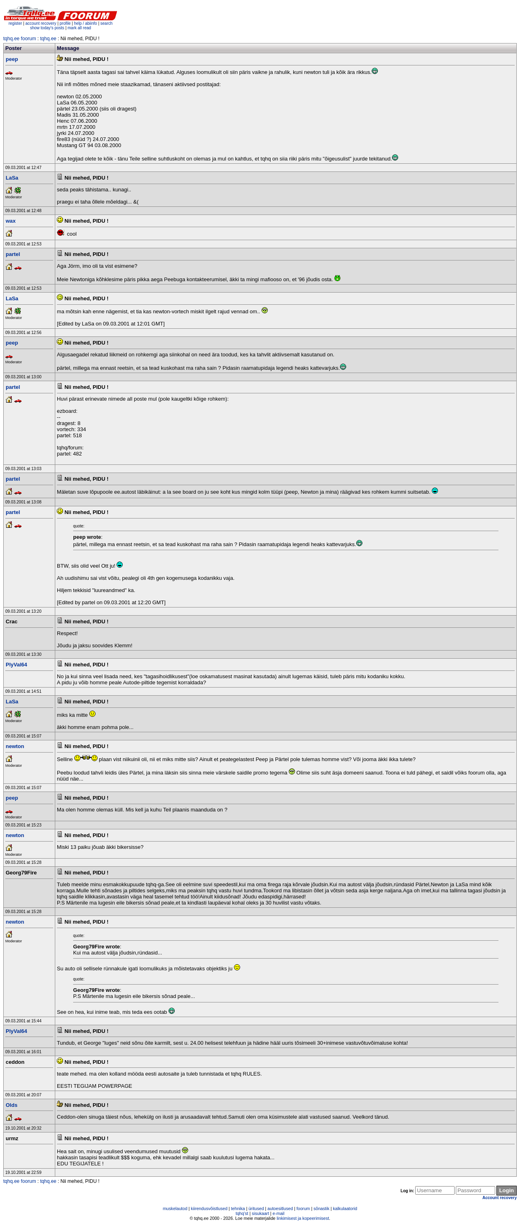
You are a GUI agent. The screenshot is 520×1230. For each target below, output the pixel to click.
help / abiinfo (85, 23)
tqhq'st (242, 1213)
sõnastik (321, 1208)
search (106, 23)
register (15, 23)
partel (13, 254)
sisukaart (260, 1213)
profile (65, 23)
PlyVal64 (16, 665)
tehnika (238, 1208)
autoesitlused (280, 1208)
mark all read (79, 28)
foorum (303, 1208)
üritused (256, 1208)
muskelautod (175, 1208)
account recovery (41, 23)
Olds (11, 1105)
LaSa (12, 178)
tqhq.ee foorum (19, 38)
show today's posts (47, 28)
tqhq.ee (48, 38)
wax (11, 221)
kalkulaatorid (345, 1208)
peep (12, 59)
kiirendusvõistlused (209, 1208)
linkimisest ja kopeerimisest (303, 1218)
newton (15, 746)
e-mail (278, 1213)
